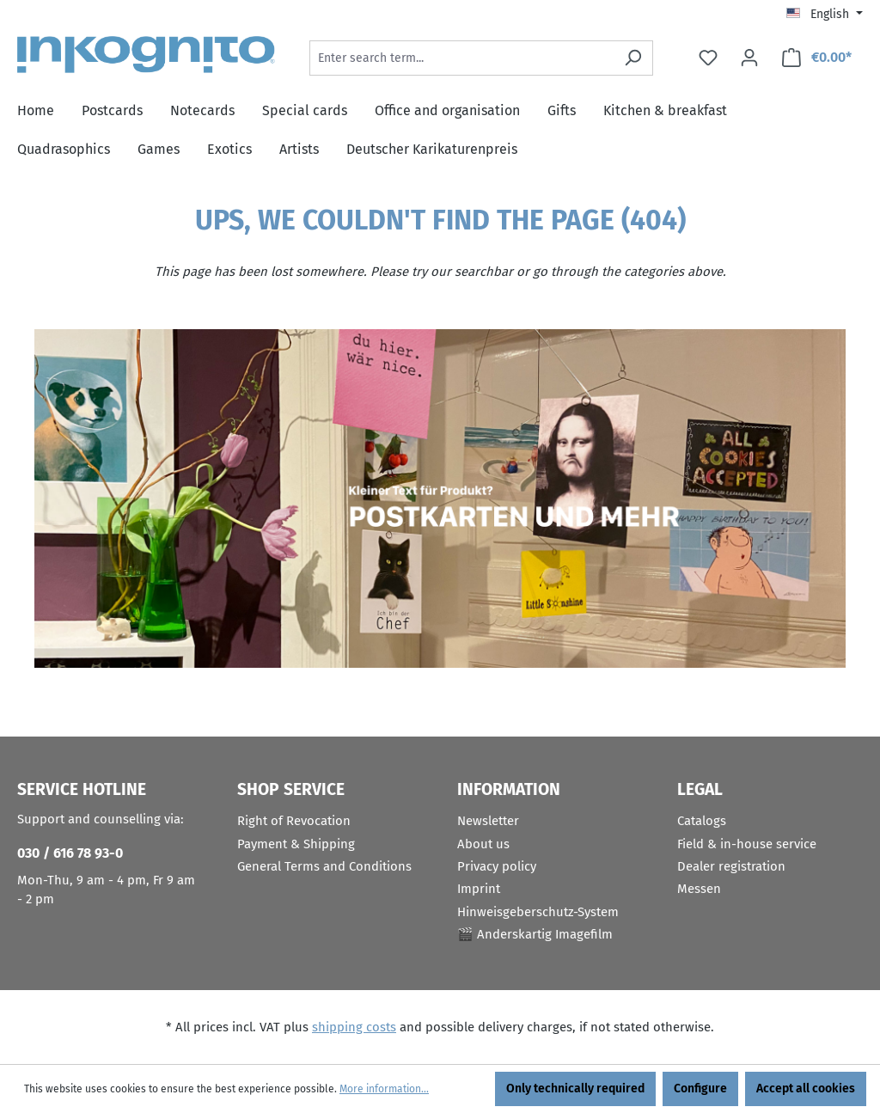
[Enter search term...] (461, 58)
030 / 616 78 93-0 (70, 853)
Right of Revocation (294, 821)
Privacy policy (496, 866)
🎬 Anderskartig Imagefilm (535, 934)
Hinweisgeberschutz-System (538, 912)
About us (483, 844)
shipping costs (354, 1027)
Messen (699, 888)
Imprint (478, 888)
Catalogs (701, 821)
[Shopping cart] (816, 58)
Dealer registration (731, 866)
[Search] (633, 58)
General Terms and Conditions (324, 866)
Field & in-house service (746, 844)
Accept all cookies (805, 1088)
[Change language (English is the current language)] (824, 14)
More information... (384, 1089)
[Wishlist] (708, 58)
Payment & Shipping (296, 844)
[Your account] (749, 58)
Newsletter (488, 821)
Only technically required (575, 1088)
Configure (700, 1088)
